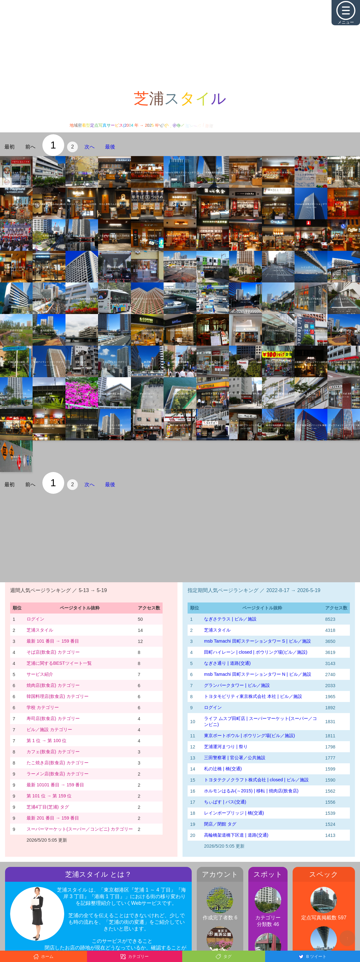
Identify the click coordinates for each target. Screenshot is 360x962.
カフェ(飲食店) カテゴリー (53, 751)
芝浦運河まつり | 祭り (226, 746)
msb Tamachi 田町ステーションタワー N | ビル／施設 (257, 674)
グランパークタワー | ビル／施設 (237, 685)
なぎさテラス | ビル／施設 (230, 618)
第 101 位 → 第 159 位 (49, 795)
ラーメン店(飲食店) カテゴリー (58, 773)
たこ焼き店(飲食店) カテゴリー (58, 762)
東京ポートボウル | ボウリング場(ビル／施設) (249, 735)
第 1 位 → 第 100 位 (46, 740)
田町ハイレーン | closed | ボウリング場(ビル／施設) (255, 652)
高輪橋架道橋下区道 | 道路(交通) (236, 835)
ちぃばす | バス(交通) (225, 801)
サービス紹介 (40, 674)
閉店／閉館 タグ (220, 823)
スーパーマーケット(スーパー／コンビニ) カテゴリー (80, 829)
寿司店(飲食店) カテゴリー (53, 718)
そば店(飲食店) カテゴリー (53, 652)
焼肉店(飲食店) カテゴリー (53, 685)
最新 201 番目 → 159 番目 (53, 817)
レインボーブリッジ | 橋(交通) (234, 812)
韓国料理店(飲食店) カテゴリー (58, 696)
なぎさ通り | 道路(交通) (227, 663)
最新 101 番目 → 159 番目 (53, 641)
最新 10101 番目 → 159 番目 (55, 784)
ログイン (35, 618)
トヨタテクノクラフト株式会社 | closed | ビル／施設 (256, 779)
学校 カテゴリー (43, 707)
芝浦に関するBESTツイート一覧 (59, 663)
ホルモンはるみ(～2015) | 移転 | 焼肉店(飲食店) (251, 790)
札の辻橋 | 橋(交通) (223, 768)
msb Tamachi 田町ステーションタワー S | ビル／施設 (257, 641)
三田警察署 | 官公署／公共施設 (234, 757)
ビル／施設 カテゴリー (49, 729)
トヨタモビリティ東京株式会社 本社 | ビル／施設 (253, 696)
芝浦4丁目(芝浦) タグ (48, 806)
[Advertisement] (180, 44)
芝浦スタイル (40, 629)
